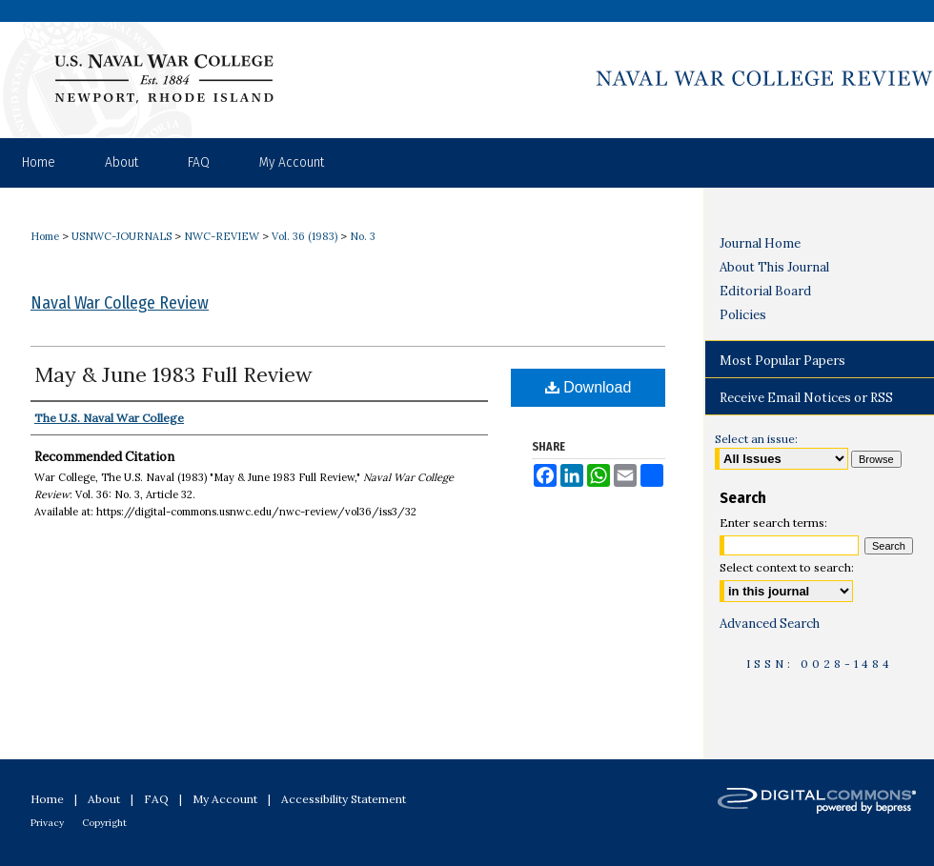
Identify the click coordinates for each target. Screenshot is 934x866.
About (104, 799)
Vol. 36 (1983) (304, 236)
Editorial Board (765, 291)
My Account (225, 799)
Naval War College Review (119, 302)
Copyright (104, 822)
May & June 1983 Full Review (173, 374)
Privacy (47, 822)
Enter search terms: (773, 522)
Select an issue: (756, 439)
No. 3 (363, 236)
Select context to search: (787, 567)
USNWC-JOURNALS (121, 236)
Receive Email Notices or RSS (806, 398)
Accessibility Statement (343, 799)
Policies (743, 315)
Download (588, 387)
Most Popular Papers (782, 360)
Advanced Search (770, 623)
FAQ (156, 799)
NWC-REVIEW (221, 236)
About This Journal (774, 267)
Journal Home (760, 243)
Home (44, 236)
